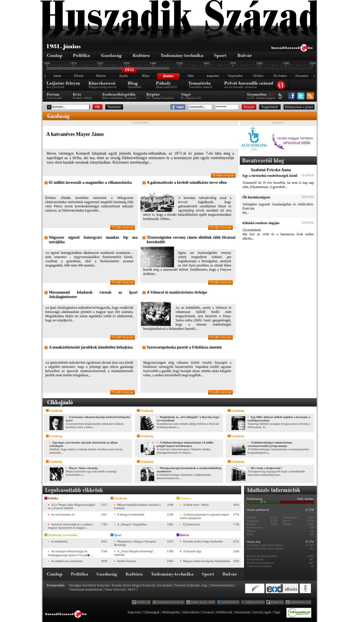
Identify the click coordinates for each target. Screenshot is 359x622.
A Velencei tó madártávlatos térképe (177, 292)
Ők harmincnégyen (256, 197)
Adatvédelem (191, 612)
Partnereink (242, 612)
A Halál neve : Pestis (196, 504)
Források (208, 612)
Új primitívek (191, 524)
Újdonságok (151, 612)
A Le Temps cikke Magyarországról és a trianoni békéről (71, 506)
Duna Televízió (115, 589)
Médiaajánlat (171, 612)
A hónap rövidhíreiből (130, 514)
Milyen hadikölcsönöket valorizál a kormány (137, 506)
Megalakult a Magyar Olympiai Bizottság (135, 543)
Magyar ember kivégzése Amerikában (206, 561)
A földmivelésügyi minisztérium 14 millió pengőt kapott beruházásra (185, 444)
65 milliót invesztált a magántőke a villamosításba (90, 182)
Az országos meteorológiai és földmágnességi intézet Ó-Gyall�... (70, 553)
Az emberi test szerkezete (67, 561)
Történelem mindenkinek (86, 589)
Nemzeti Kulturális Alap (190, 585)
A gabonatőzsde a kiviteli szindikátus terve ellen (187, 182)
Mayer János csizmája (83, 468)
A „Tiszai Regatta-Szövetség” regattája (134, 552)
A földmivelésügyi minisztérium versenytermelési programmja (270, 444)
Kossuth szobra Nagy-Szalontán (203, 541)
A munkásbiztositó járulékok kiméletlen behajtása (91, 347)
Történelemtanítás (222, 585)
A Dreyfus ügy (192, 551)
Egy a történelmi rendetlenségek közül (270, 176)
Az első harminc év (63, 514)
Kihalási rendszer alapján (261, 223)
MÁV (132, 589)
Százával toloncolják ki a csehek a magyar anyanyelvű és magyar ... (70, 526)
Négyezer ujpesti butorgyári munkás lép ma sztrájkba (93, 239)
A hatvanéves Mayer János (75, 134)
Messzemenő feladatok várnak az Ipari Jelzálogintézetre (93, 294)
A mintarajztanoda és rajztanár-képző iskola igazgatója (204, 516)
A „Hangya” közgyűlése (132, 524)
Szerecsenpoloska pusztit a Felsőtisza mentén (184, 347)
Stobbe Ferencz (126, 561)
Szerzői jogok (261, 612)
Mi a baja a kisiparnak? (266, 468)
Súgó (276, 612)
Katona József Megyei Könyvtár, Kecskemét (142, 585)
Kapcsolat (134, 612)
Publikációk (224, 612)
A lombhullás (59, 541)
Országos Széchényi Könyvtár (89, 585)
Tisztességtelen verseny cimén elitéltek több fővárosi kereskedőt (191, 239)
